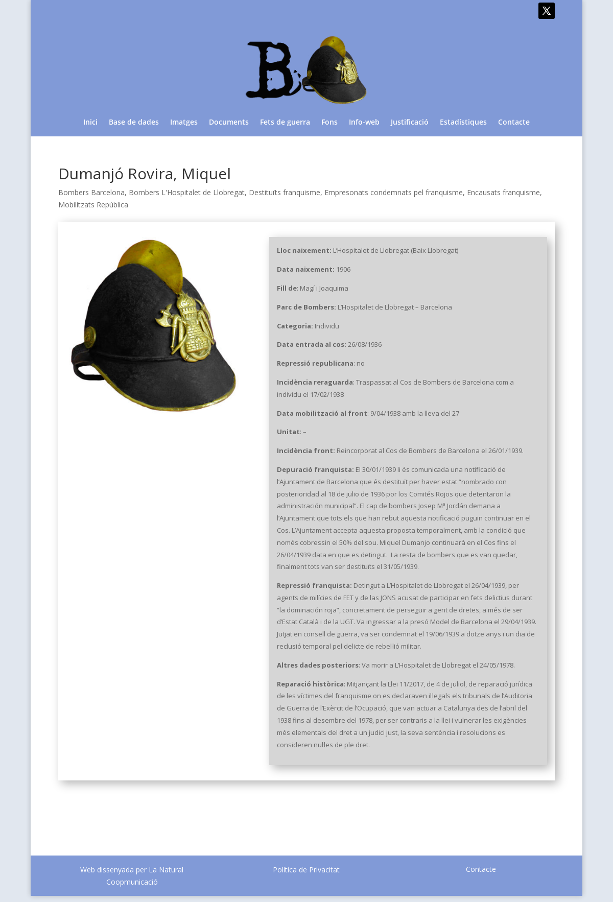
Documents (229, 122)
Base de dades (134, 122)
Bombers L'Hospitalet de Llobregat (187, 192)
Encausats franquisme (503, 192)
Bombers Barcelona (91, 192)
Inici (90, 122)
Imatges (184, 122)
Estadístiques (463, 122)
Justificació (410, 122)
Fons (329, 122)
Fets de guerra (285, 122)
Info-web (364, 122)
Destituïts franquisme (284, 192)
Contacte (514, 122)
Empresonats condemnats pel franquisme (393, 192)
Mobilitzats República (93, 204)
